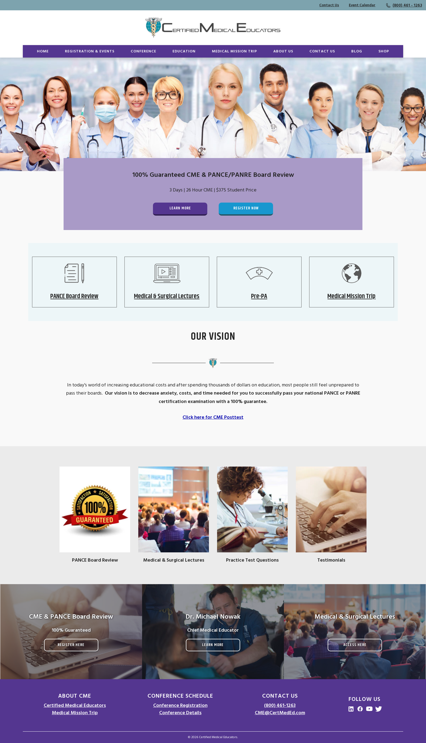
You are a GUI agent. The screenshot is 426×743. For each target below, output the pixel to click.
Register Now (246, 208)
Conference (143, 51)
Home (43, 51)
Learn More (180, 208)
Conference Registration (180, 705)
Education (184, 51)
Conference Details (180, 712)
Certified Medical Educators (75, 705)
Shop (383, 51)
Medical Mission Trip (234, 51)
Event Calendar (362, 5)
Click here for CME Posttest (213, 417)
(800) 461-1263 (280, 705)
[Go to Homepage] (213, 28)
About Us (283, 51)
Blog (356, 51)
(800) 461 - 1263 (407, 5)
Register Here (71, 645)
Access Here (355, 645)
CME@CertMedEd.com (280, 712)
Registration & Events (89, 51)
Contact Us (329, 5)
